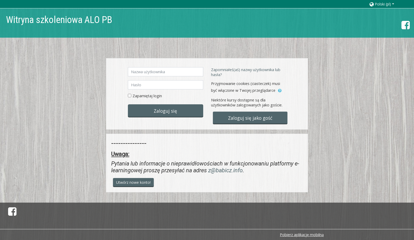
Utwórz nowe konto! (133, 182)
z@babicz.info (225, 170)
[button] (386, 4)
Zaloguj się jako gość (250, 118)
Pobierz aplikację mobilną (302, 234)
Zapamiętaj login (147, 95)
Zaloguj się (165, 111)
